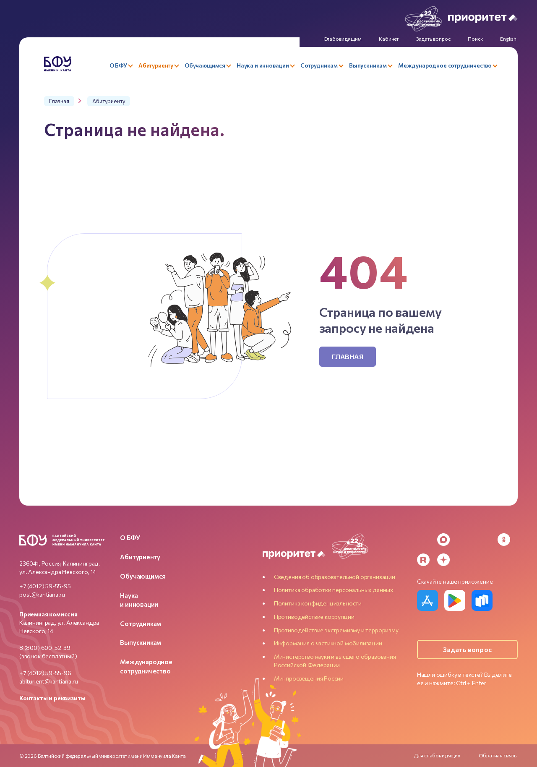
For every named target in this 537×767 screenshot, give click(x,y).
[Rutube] (423, 559)
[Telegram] (423, 539)
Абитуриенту (140, 557)
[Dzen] (443, 559)
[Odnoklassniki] (504, 539)
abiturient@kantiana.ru (48, 681)
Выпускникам (140, 642)
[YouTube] (483, 539)
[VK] (463, 539)
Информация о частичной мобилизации (328, 643)
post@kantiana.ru (42, 594)
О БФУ (130, 537)
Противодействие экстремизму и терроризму (336, 630)
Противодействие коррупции (314, 616)
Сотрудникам (140, 623)
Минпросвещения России (309, 678)
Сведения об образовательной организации (334, 576)
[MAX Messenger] (443, 539)
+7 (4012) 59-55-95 (45, 586)
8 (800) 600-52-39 (44, 647)
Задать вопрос (467, 649)
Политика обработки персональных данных (333, 589)
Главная (347, 356)
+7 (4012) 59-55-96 (45, 672)
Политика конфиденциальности (318, 603)
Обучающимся (143, 576)
